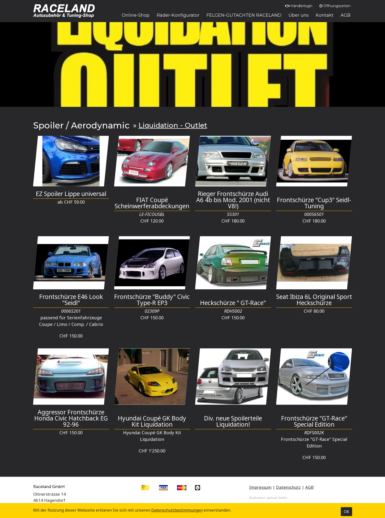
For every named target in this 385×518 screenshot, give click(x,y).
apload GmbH (277, 497)
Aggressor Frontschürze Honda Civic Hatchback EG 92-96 (71, 418)
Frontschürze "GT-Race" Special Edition (314, 421)
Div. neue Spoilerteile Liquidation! (233, 421)
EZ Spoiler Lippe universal (71, 194)
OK (346, 511)
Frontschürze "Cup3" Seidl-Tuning (314, 203)
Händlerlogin (298, 6)
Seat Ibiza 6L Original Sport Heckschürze (314, 300)
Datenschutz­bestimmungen (177, 510)
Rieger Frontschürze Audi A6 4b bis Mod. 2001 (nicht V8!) (233, 200)
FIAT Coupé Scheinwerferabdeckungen (152, 203)
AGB (309, 487)
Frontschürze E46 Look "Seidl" (71, 300)
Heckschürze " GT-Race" (233, 303)
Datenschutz (288, 487)
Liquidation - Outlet (172, 125)
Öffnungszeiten (334, 6)
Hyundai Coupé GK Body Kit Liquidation (152, 421)
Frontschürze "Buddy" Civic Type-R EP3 (152, 300)
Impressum (260, 487)
